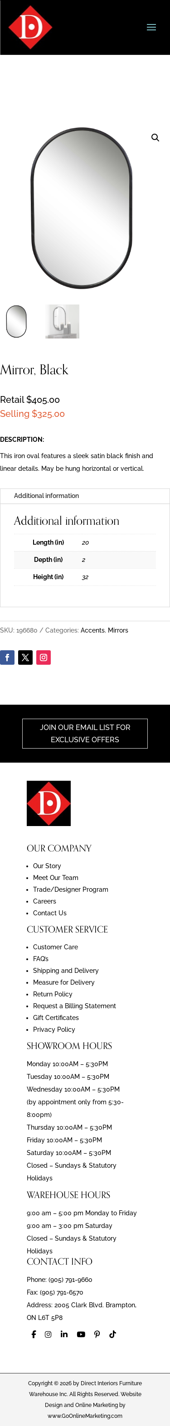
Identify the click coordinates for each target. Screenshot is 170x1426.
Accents (93, 630)
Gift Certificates (56, 1017)
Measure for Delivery (64, 982)
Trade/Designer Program (70, 889)
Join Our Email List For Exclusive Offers (85, 733)
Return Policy (53, 994)
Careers (44, 901)
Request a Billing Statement (74, 1006)
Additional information (46, 495)
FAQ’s (41, 958)
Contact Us (50, 913)
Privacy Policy (54, 1029)
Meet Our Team (55, 877)
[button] (155, 138)
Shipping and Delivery (66, 970)
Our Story (47, 866)
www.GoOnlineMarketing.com (85, 1416)
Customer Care (55, 947)
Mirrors (118, 630)
